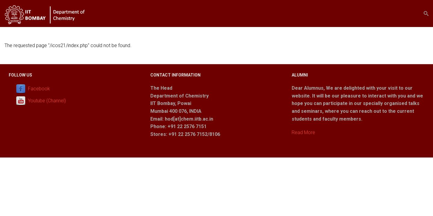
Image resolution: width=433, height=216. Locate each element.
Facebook (39, 89)
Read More (303, 132)
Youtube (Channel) (47, 101)
